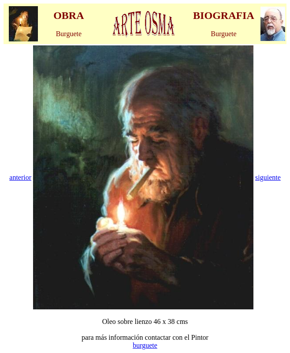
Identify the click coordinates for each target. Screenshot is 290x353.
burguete (145, 345)
